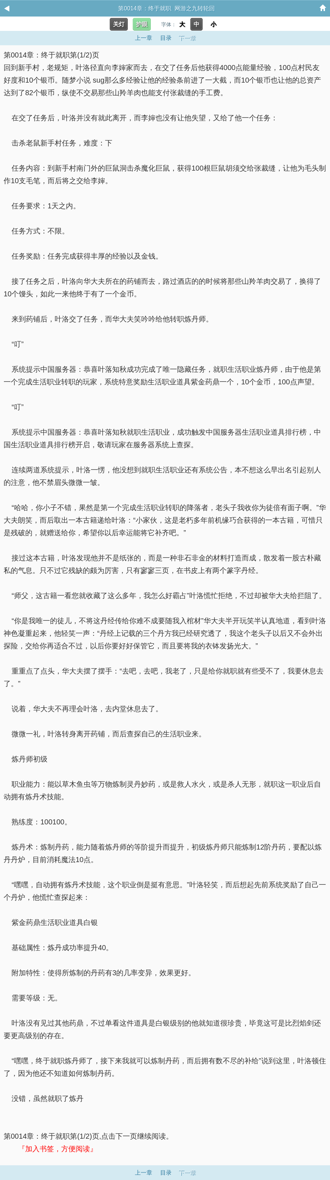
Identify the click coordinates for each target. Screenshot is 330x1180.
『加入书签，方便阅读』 (57, 1149)
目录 (166, 38)
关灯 (119, 24)
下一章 (187, 38)
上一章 (143, 38)
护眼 (142, 24)
